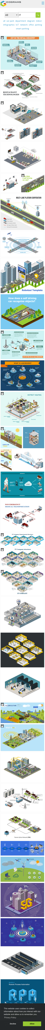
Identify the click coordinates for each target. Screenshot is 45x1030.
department (20, 21)
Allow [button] (32, 1024)
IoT (17, 24)
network (24, 24)
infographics (9, 24)
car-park (10, 21)
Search (38, 15)
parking (38, 24)
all (4, 21)
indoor (39, 21)
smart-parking (22, 28)
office (31, 24)
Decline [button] (13, 1024)
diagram (31, 21)
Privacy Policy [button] (10, 1018)
